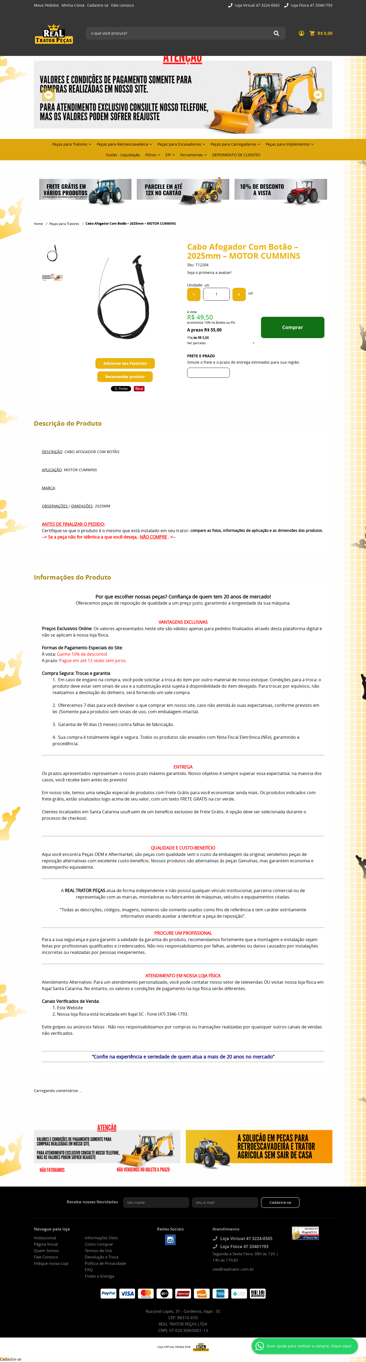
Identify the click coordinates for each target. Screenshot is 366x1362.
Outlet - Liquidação (123, 154)
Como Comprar (99, 1244)
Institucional (45, 1237)
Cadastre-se (97, 5)
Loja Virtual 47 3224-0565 (257, 5)
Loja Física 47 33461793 (311, 5)
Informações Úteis (101, 1237)
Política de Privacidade (105, 1263)
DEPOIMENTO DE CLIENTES (236, 154)
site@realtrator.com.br (233, 1269)
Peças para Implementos (288, 144)
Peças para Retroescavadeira (122, 144)
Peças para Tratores (69, 144)
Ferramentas (191, 154)
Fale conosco (122, 5)
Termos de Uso (98, 1250)
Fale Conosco (46, 1257)
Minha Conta (73, 5)
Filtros (150, 154)
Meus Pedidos (46, 5)
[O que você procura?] (276, 33)
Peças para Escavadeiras (179, 144)
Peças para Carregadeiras (233, 144)
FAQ (89, 1269)
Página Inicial (46, 1244)
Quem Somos (46, 1250)
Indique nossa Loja (51, 1263)
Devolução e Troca (101, 1257)
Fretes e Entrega (99, 1276)
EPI (168, 154)
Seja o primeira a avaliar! (209, 272)
